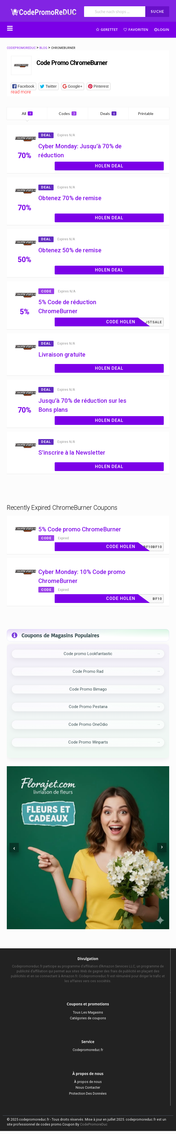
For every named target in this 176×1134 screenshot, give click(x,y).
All (27, 113)
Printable (149, 113)
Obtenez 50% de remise (69, 250)
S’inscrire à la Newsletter (71, 452)
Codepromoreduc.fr (88, 1050)
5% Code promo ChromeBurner (79, 529)
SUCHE (157, 11)
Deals (108, 113)
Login (161, 29)
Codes (67, 113)
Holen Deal (109, 165)
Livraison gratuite (61, 354)
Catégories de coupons (88, 1018)
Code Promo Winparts (88, 742)
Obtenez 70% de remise (69, 198)
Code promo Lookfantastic (88, 653)
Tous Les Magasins (88, 1012)
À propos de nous (88, 1082)
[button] (23, 86)
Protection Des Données (88, 1093)
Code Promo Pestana (88, 706)
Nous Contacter (88, 1087)
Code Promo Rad (88, 671)
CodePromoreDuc (93, 1124)
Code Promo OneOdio (88, 724)
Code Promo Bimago (88, 689)
